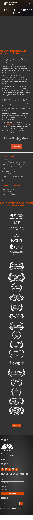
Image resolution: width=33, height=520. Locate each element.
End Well (12, 124)
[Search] (21, 503)
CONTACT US (16, 425)
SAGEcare (5, 124)
